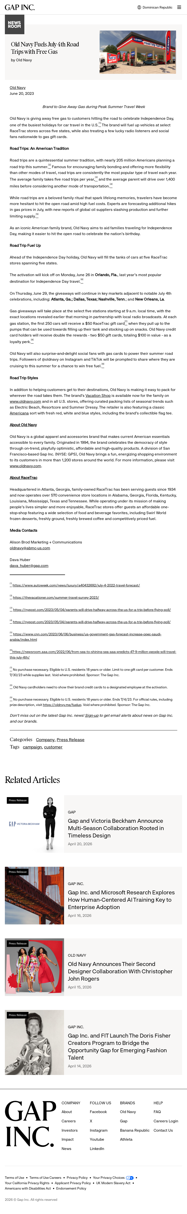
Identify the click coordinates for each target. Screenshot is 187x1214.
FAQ (157, 1111)
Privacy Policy (77, 1178)
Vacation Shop (98, 395)
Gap (72, 812)
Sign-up (91, 715)
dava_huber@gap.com (29, 565)
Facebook (98, 1111)
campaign (32, 747)
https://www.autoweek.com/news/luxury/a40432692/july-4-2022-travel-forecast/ (76, 585)
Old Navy (18, 87)
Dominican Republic (154, 7)
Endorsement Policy (71, 1188)
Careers (69, 1121)
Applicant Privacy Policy (73, 1183)
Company (45, 739)
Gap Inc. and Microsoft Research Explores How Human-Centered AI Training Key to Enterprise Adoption (121, 899)
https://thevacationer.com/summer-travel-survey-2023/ (56, 597)
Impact (68, 1139)
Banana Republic (135, 1130)
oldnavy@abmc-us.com (30, 548)
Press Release (70, 739)
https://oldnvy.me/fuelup (62, 705)
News (66, 1148)
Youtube (97, 1139)
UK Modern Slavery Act (113, 1183)
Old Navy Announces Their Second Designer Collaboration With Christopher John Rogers (120, 971)
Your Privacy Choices (109, 1178)
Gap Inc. (76, 883)
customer (53, 747)
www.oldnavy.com (25, 401)
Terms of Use (14, 1178)
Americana (19, 413)
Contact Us (163, 1130)
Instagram (99, 1130)
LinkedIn (97, 1148)
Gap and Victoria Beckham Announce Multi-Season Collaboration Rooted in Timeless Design (116, 828)
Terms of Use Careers (45, 1178)
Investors (70, 1130)
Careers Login (166, 1121)
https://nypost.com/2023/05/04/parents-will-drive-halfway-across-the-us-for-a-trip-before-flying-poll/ (92, 610)
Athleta (126, 1139)
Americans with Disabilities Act (28, 1188)
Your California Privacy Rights (27, 1183)
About (67, 1111)
